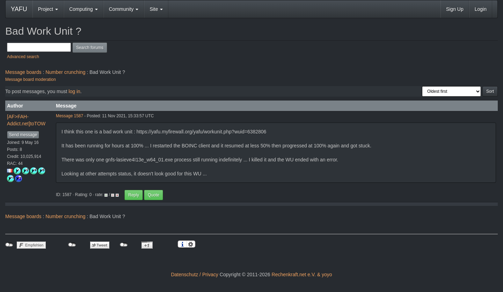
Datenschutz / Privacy (194, 274)
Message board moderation (30, 79)
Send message (23, 134)
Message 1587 (69, 115)
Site (156, 9)
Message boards (23, 72)
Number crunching (65, 72)
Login (481, 9)
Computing (83, 9)
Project (48, 9)
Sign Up (455, 9)
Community (124, 9)
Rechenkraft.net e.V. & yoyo (302, 274)
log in (74, 91)
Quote (153, 195)
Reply (133, 195)
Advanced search (23, 56)
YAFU (19, 9)
